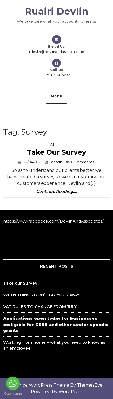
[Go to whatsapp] (13, 383)
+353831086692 (56, 75)
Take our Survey (56, 153)
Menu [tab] (56, 96)
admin (57, 162)
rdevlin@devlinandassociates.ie (56, 51)
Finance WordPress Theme (40, 385)
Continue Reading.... (56, 192)
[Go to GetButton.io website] (13, 393)
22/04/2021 (33, 162)
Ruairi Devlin (57, 11)
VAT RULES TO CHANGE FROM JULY (40, 306)
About (56, 144)
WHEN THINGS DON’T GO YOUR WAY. (41, 294)
